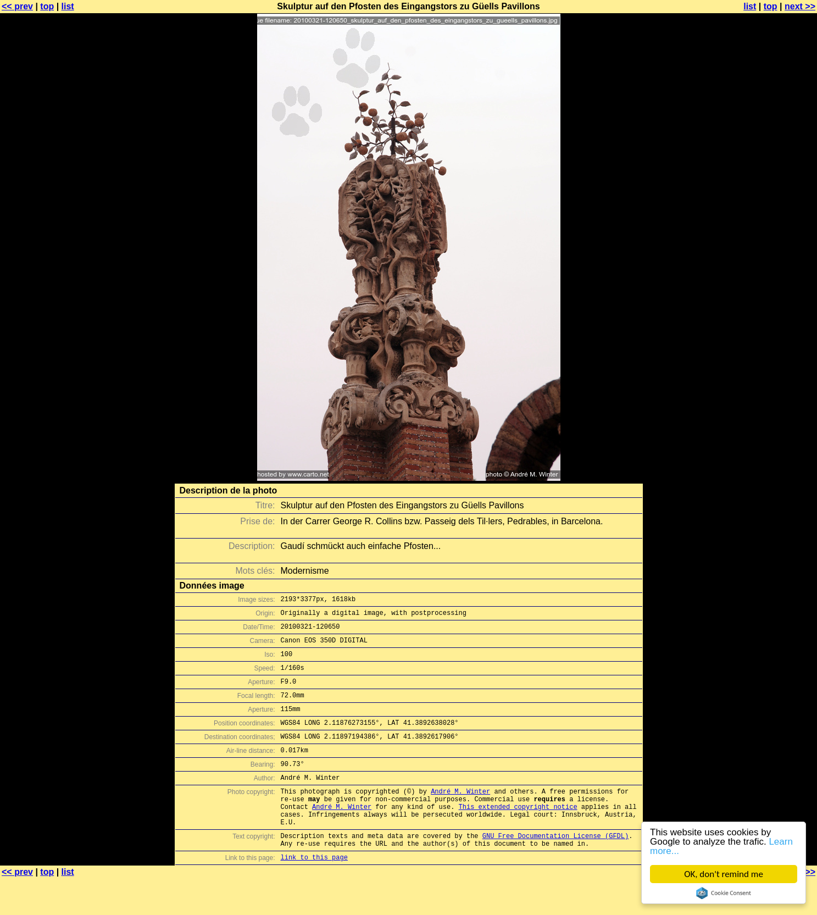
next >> (800, 6)
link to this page (314, 893)
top (47, 6)
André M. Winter (460, 815)
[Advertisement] (772, 272)
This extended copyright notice (518, 834)
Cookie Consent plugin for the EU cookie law (724, 893)
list (68, 6)
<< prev (17, 6)
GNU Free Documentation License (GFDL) (555, 868)
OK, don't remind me (724, 874)
